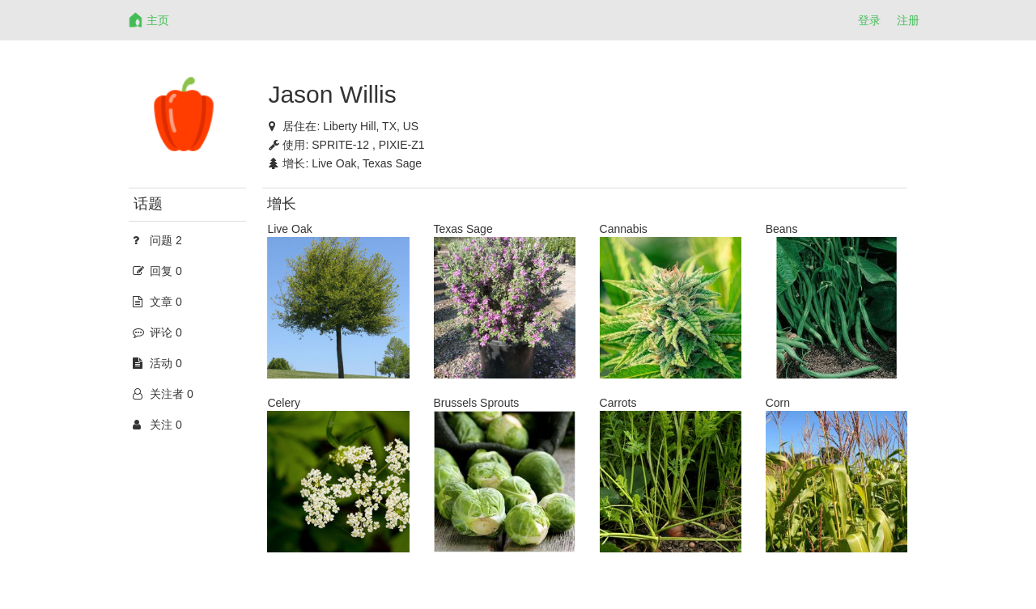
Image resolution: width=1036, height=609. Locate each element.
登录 (869, 20)
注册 (908, 20)
